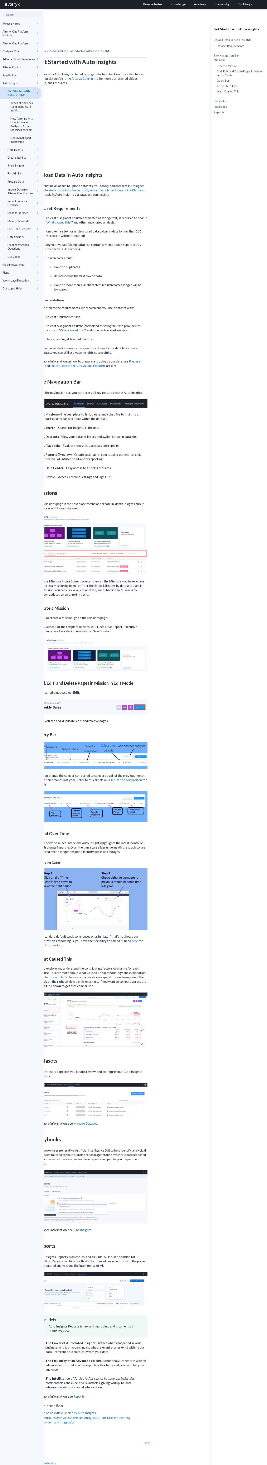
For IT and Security (23, 229)
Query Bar (223, 80)
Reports (219, 112)
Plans (20, 272)
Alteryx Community (129, 67)
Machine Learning (20, 264)
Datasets (220, 101)
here (179, 929)
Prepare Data (23, 181)
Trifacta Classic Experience (20, 59)
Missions (219, 60)
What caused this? (103, 211)
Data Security (23, 237)
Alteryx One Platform (20, 43)
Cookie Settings (60, 1456)
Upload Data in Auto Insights (233, 40)
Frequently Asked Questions (23, 246)
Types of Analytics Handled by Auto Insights (21, 106)
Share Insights (23, 165)
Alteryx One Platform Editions (20, 33)
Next (191, 1431)
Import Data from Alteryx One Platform (23, 191)
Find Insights (23, 149)
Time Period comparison (169, 768)
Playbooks (220, 106)
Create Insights (23, 157)
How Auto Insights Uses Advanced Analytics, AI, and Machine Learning (21, 124)
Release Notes (20, 23)
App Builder (20, 75)
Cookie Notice (91, 1452)
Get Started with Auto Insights (23, 93)
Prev (55, 1431)
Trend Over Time (227, 86)
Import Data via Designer (23, 203)
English (184, 1461)
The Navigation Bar (226, 55)
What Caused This (228, 91)
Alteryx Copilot (20, 67)
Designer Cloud (20, 51)
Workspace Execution (20, 280)
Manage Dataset (23, 213)
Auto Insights (20, 83)
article (103, 965)
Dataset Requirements (230, 46)
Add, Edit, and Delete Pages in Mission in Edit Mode (240, 73)
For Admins (23, 173)
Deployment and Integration (20, 139)
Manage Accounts (18, 221)
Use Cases (23, 256)
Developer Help (20, 288)
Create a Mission (227, 66)
